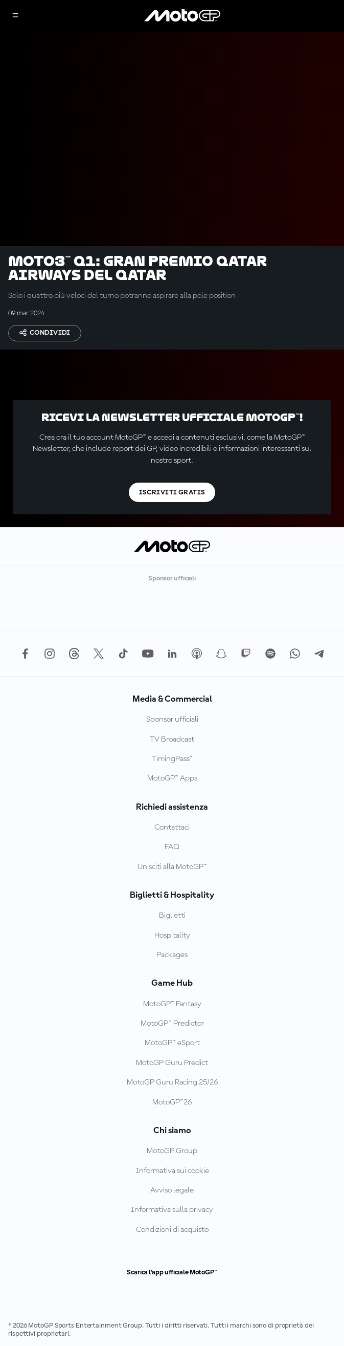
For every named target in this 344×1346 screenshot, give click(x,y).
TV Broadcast (172, 739)
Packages (172, 955)
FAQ (172, 847)
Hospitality (172, 935)
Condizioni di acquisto (172, 1230)
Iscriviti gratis (172, 492)
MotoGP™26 (172, 1102)
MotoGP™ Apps (172, 778)
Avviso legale (172, 1190)
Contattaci (172, 827)
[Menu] (15, 16)
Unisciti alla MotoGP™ (172, 867)
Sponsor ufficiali (172, 719)
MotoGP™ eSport (172, 1043)
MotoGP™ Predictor (172, 1023)
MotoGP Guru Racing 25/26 (172, 1082)
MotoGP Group (172, 1151)
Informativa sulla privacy (172, 1210)
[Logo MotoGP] (182, 16)
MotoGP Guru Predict (172, 1063)
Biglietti (172, 915)
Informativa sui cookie (172, 1171)
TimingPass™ (172, 759)
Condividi (45, 333)
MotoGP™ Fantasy (172, 1004)
